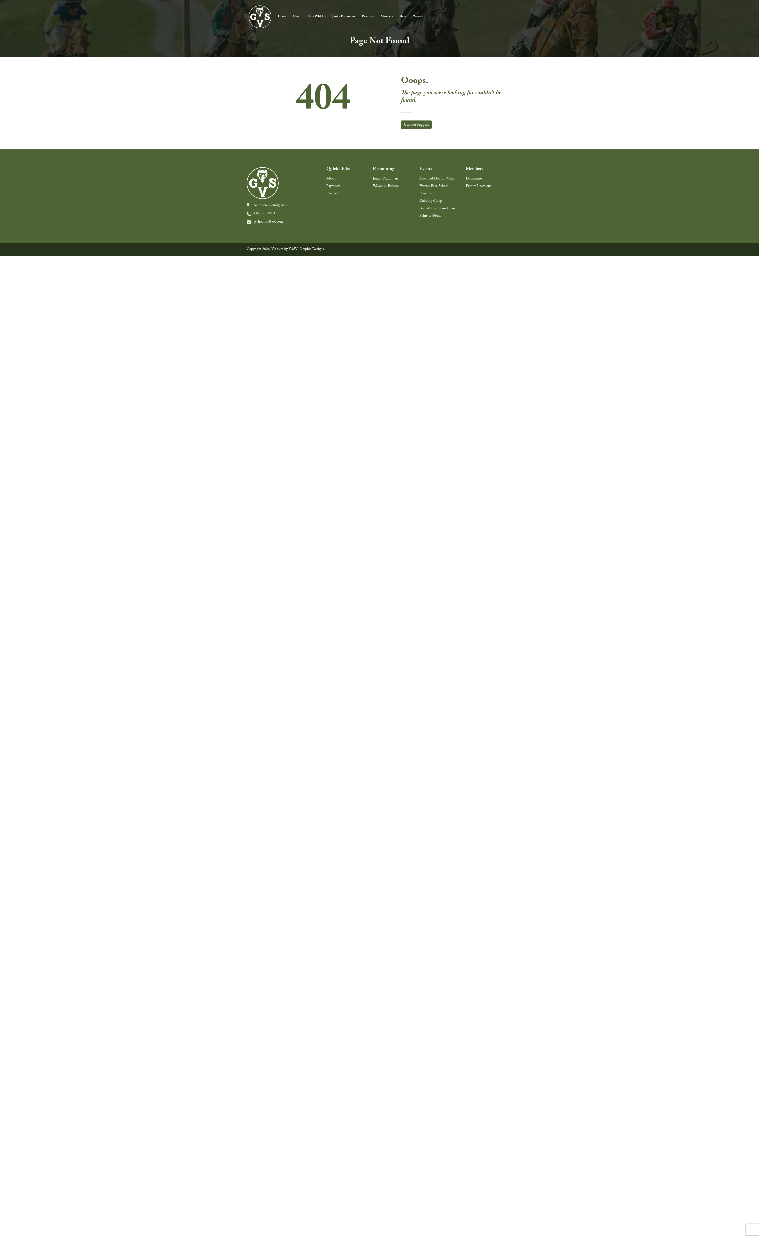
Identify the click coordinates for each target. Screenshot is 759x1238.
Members (387, 16)
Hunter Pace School (433, 186)
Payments (333, 186)
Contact (418, 16)
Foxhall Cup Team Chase (437, 209)
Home (282, 16)
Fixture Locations (478, 186)
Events (368, 16)
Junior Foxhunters (343, 16)
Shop (402, 16)
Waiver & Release (386, 186)
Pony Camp (427, 194)
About (297, 16)
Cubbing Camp (430, 201)
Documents (474, 179)
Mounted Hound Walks (436, 179)
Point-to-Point (430, 216)
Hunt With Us (316, 16)
